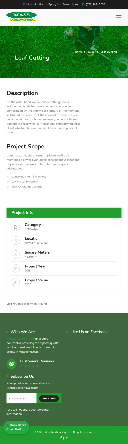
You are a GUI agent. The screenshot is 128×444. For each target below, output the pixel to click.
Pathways (31, 229)
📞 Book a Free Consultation (16, 427)
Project (91, 52)
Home (79, 52)
